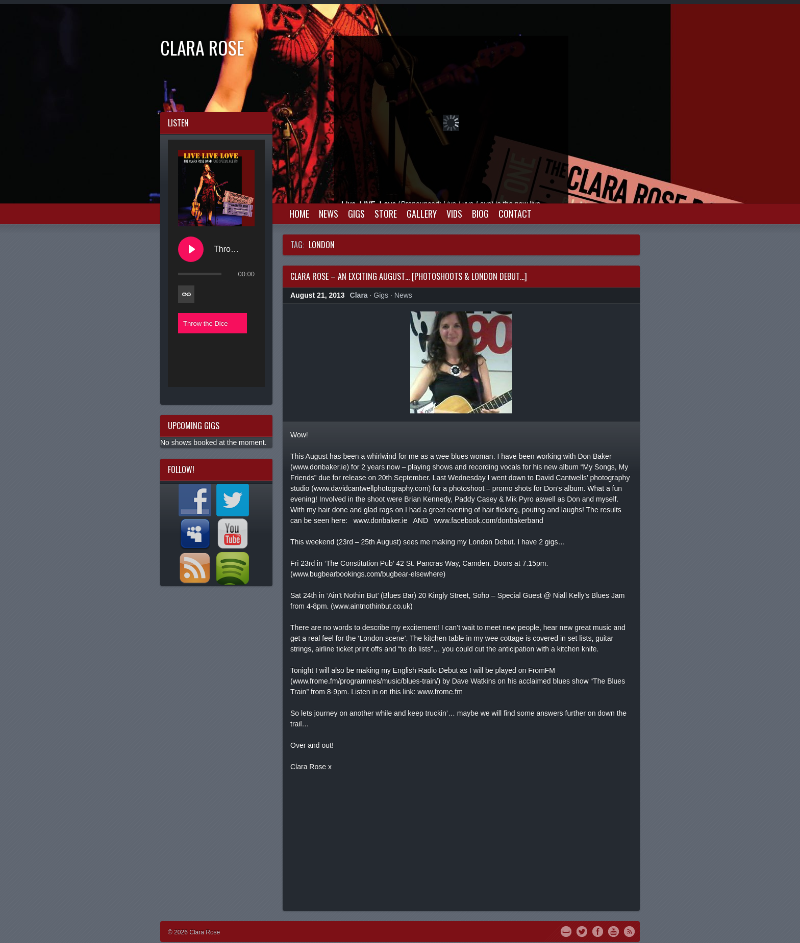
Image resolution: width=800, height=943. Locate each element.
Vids (454, 213)
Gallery (422, 213)
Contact (515, 213)
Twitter (582, 930)
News (328, 213)
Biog (480, 213)
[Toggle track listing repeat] (186, 294)
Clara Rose (202, 47)
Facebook (597, 930)
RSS (629, 930)
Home (299, 213)
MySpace (566, 930)
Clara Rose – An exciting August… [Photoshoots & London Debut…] (408, 276)
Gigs (356, 213)
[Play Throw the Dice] (191, 249)
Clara (359, 295)
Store (385, 213)
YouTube (613, 930)
